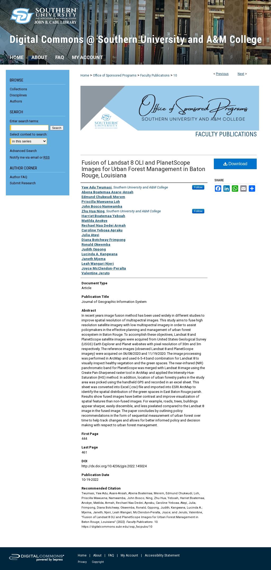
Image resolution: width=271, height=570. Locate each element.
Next (241, 74)
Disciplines (18, 95)
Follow (198, 187)
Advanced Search (23, 151)
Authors (16, 101)
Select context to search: (28, 134)
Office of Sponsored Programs (115, 75)
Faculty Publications (155, 75)
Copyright (98, 561)
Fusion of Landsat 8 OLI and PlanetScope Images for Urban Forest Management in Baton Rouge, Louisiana (143, 169)
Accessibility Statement (162, 555)
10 (175, 75)
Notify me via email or (30, 157)
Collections (18, 89)
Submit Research (23, 183)
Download (235, 163)
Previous (222, 74)
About (97, 555)
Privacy (82, 561)
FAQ (111, 555)
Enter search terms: (24, 121)
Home (84, 75)
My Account (129, 555)
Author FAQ (18, 177)
